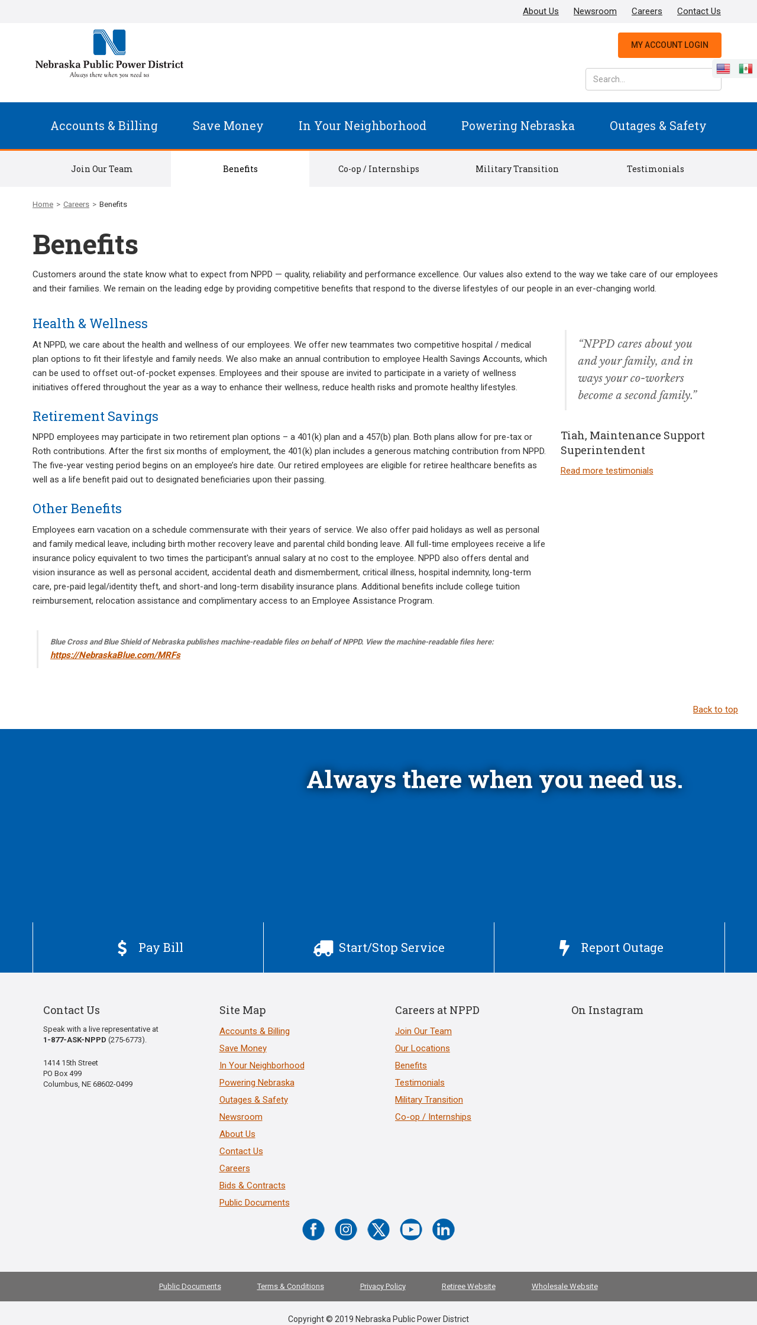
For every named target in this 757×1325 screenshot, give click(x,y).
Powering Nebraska (518, 125)
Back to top (715, 709)
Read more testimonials (607, 470)
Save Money (228, 125)
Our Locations (422, 1048)
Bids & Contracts (252, 1185)
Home (43, 204)
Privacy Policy (383, 1286)
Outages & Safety (658, 125)
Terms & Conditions (290, 1286)
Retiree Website (469, 1286)
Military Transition (517, 168)
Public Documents (254, 1202)
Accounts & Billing (104, 125)
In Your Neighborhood (362, 125)
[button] (104, 125)
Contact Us (699, 11)
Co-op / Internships (378, 168)
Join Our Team (102, 168)
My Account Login (670, 45)
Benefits (240, 168)
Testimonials (655, 168)
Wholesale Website (565, 1286)
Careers (647, 11)
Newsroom (595, 11)
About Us (541, 11)
